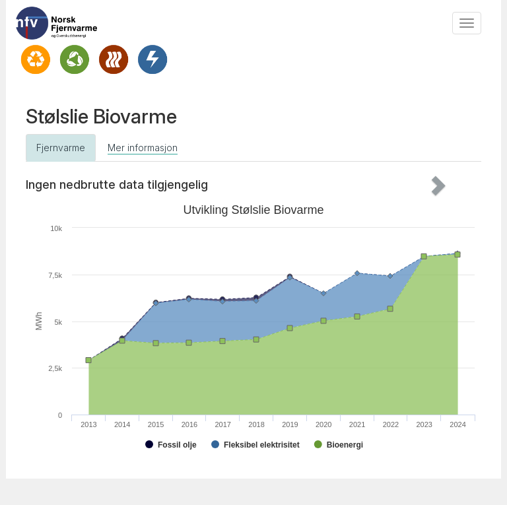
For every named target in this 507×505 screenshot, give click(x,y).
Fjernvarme (60, 147)
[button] (447, 184)
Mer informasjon (143, 147)
